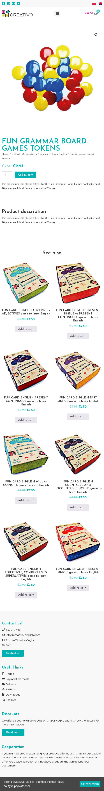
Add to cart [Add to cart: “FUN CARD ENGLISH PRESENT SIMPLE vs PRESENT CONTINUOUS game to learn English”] (78, 336)
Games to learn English (53, 154)
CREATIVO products (24, 154)
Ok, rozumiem (90, 784)
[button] (57, 13)
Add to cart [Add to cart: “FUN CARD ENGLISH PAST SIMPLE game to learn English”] (78, 416)
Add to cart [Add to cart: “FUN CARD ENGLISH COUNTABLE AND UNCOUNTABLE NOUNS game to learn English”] (78, 507)
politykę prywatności (17, 786)
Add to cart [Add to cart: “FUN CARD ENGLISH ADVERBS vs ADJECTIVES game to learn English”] (26, 329)
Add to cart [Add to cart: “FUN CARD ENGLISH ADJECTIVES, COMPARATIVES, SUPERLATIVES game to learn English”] (26, 594)
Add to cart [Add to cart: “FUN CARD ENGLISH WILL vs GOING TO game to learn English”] (26, 500)
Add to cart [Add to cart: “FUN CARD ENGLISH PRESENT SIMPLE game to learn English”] (78, 587)
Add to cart (25, 175)
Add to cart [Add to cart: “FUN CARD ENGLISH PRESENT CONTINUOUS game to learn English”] (26, 420)
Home (5, 154)
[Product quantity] (7, 175)
